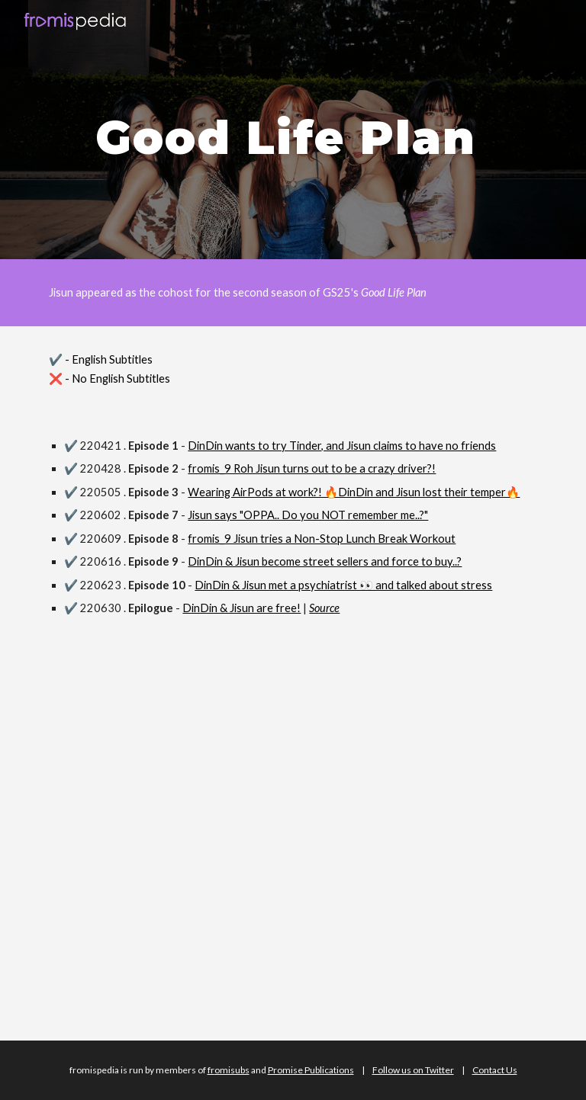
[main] (293, 129)
